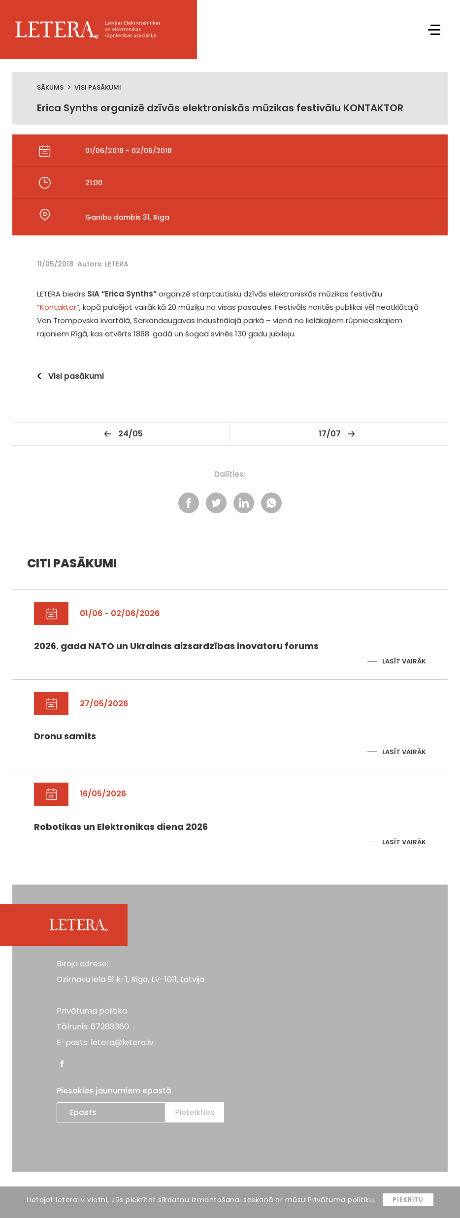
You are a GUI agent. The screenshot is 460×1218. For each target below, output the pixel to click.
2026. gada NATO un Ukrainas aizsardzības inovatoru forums (176, 646)
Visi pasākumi (97, 87)
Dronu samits (65, 736)
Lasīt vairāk (404, 661)
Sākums (50, 87)
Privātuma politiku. (342, 1200)
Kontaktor (58, 307)
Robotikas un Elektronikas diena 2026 (121, 827)
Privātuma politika (92, 1011)
